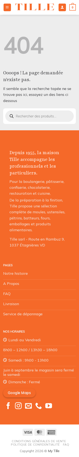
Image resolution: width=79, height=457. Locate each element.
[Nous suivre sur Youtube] (48, 406)
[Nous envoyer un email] (28, 406)
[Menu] (7, 7)
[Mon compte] (62, 7)
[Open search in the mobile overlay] (39, 116)
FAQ (66, 444)
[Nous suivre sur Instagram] (18, 406)
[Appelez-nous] (38, 406)
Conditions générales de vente (39, 441)
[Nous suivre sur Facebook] (8, 406)
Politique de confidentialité (35, 444)
